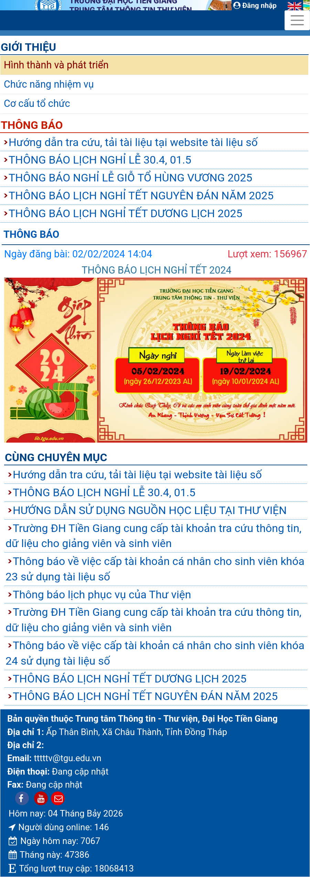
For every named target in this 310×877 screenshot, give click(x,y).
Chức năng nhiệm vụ (49, 84)
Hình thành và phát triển (56, 65)
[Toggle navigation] (297, 20)
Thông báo (32, 125)
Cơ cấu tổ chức (37, 103)
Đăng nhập (255, 5)
